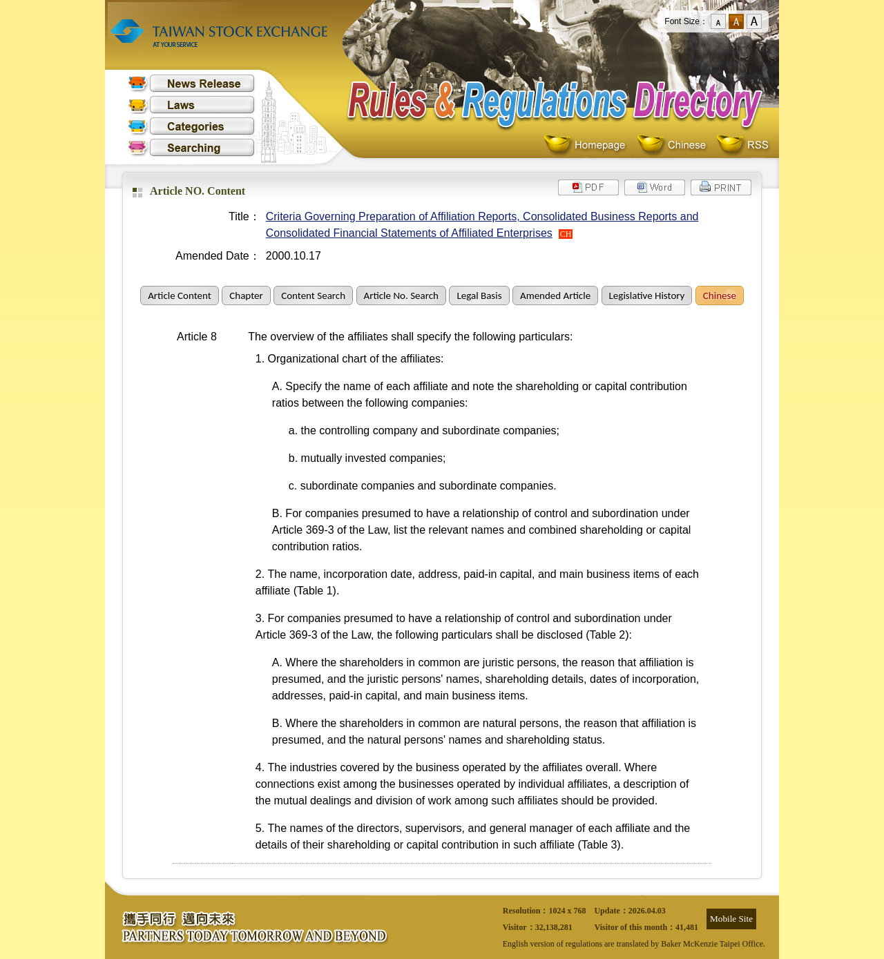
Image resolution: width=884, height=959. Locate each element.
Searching (191, 147)
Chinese (674, 145)
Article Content (179, 295)
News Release (191, 83)
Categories (191, 126)
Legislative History (647, 295)
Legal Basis (479, 295)
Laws (191, 104)
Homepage (588, 145)
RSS (742, 145)
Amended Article (555, 295)
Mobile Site (731, 918)
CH (566, 234)
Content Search (313, 295)
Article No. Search (401, 295)
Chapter (245, 295)
